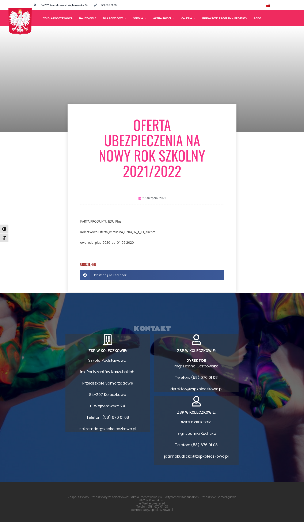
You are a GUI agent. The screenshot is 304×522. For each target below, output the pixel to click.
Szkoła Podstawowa (57, 18)
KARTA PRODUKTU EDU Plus (100, 221)
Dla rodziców (114, 18)
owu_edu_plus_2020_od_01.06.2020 (107, 242)
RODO (257, 18)
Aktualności (164, 18)
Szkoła (140, 18)
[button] (152, 275)
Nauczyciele (87, 18)
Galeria (188, 18)
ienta (151, 232)
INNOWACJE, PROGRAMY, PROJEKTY (224, 18)
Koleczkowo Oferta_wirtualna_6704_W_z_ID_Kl (114, 232)
